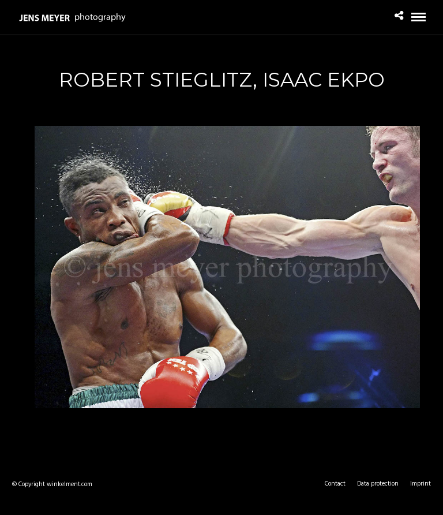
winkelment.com (69, 484)
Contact (335, 484)
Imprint (420, 484)
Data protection (378, 484)
